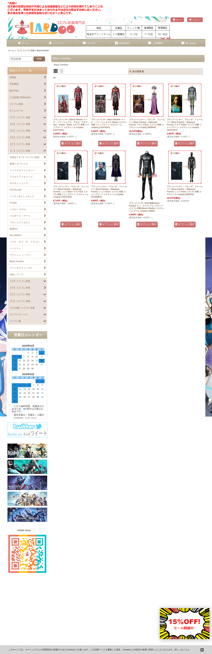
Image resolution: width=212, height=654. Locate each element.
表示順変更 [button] (136, 71)
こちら (186, 649)
